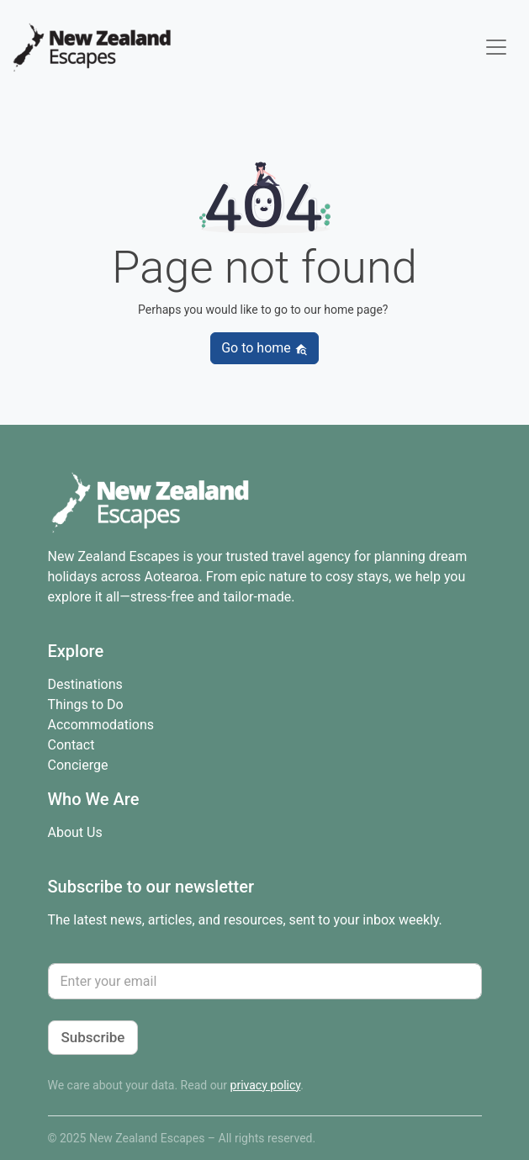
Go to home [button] (264, 348)
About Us (75, 832)
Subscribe (93, 1037)
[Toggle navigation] (496, 47)
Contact (71, 745)
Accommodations (101, 725)
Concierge (78, 765)
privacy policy (265, 1085)
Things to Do (86, 704)
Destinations (85, 684)
